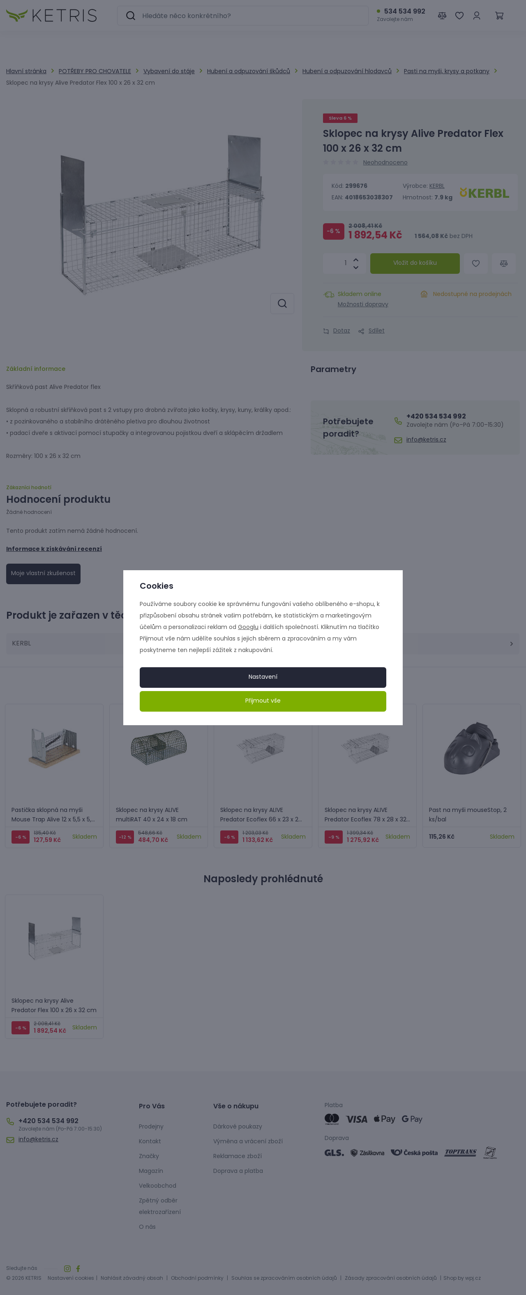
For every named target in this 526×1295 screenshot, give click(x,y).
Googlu (248, 627)
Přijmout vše (263, 701)
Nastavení (263, 677)
